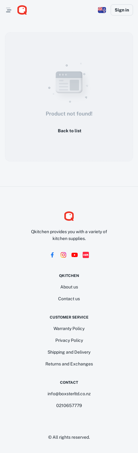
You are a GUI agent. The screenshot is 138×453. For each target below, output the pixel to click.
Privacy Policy (69, 340)
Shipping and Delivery (69, 352)
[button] (102, 10)
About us (69, 286)
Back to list (69, 130)
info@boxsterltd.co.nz (69, 393)
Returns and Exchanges (69, 363)
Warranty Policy (69, 328)
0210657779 (69, 405)
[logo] (22, 10)
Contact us (69, 298)
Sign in (122, 10)
